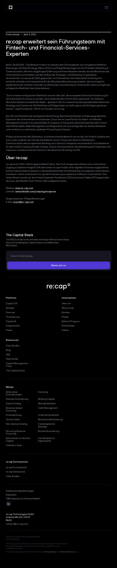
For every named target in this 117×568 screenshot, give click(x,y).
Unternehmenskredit (48, 415)
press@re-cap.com (24, 202)
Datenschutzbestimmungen (20, 491)
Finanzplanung (13, 415)
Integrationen (13, 325)
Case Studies (12, 345)
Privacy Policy (50, 552)
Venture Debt (13, 419)
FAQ (8, 354)
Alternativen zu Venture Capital (18, 439)
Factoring (43, 392)
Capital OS (11, 303)
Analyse (10, 308)
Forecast (10, 312)
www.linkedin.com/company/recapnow (35, 191)
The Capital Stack (15, 370)
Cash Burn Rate (14, 445)
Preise (9, 330)
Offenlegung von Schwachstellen (23, 498)
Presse (65, 317)
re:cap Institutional (15, 471)
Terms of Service (66, 552)
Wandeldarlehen (47, 403)
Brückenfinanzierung (48, 431)
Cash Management (48, 408)
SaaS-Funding (13, 403)
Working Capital (46, 399)
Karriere (66, 312)
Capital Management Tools (17, 364)
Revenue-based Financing (14, 409)
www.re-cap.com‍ (24, 188)
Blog (8, 350)
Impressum (11, 495)
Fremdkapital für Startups (46, 425)
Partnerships (68, 325)
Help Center (12, 359)
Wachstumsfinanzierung (50, 419)
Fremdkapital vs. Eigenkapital (46, 439)
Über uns (66, 303)
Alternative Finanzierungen (14, 393)
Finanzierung (12, 317)
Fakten (65, 330)
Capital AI (11, 321)
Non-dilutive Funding (16, 424)
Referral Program (71, 321)
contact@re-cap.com (17, 524)
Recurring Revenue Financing (15, 432)
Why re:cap (68, 308)
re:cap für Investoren (16, 467)
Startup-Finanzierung (17, 399)
